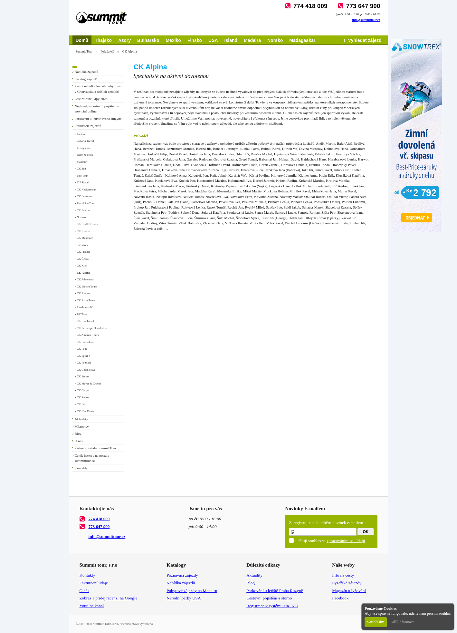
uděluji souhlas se (330, 540)
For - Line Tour (86, 203)
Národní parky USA (184, 598)
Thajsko (103, 40)
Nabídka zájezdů (87, 71)
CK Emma (83, 376)
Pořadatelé (107, 51)
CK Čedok (83, 258)
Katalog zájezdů (86, 79)
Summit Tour (84, 51)
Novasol (82, 217)
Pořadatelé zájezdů (88, 126)
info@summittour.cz (366, 20)
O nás (79, 441)
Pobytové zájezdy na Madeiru (192, 590)
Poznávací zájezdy (182, 575)
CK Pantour (84, 210)
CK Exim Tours (86, 300)
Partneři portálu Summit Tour (96, 448)
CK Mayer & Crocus (89, 383)
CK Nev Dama (85, 411)
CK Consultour (86, 342)
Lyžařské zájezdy (346, 582)
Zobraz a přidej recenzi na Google (109, 598)
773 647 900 (363, 6)
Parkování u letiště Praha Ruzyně (98, 119)
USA (213, 40)
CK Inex (82, 404)
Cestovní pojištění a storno (269, 598)
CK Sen (81, 168)
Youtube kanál (92, 605)
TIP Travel (83, 182)
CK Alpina (83, 272)
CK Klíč (82, 265)
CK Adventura (85, 279)
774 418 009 (310, 6)
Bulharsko (148, 40)
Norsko (275, 40)
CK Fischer (83, 251)
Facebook (340, 598)
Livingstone (84, 148)
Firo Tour (82, 175)
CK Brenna (83, 293)
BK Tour (82, 314)
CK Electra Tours (87, 286)
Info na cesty (343, 575)
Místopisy (82, 426)
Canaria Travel (85, 140)
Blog (78, 433)
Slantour (82, 161)
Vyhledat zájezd (365, 40)
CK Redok (83, 397)
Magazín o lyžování (349, 590)
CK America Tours (88, 334)
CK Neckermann (87, 189)
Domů (82, 40)
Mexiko (173, 40)
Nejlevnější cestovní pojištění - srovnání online (97, 108)
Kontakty (81, 468)
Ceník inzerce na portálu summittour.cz (92, 458)
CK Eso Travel (85, 321)
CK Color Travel (87, 369)
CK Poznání (84, 362)
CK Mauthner (85, 237)
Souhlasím (375, 622)
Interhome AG (85, 307)
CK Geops (83, 390)
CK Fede (82, 348)
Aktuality (81, 419)
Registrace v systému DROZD (272, 605)
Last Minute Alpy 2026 (91, 99)
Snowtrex (82, 245)
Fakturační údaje (94, 582)
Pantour (81, 134)
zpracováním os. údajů (346, 540)
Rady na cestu (85, 154)
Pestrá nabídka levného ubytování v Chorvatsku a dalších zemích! (99, 88)
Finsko (194, 40)
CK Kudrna (83, 231)
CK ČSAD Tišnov (87, 224)
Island (230, 40)
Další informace (401, 622)
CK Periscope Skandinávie (92, 328)
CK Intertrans (85, 196)
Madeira (252, 40)
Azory (124, 40)
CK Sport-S (83, 355)
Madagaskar (302, 40)
